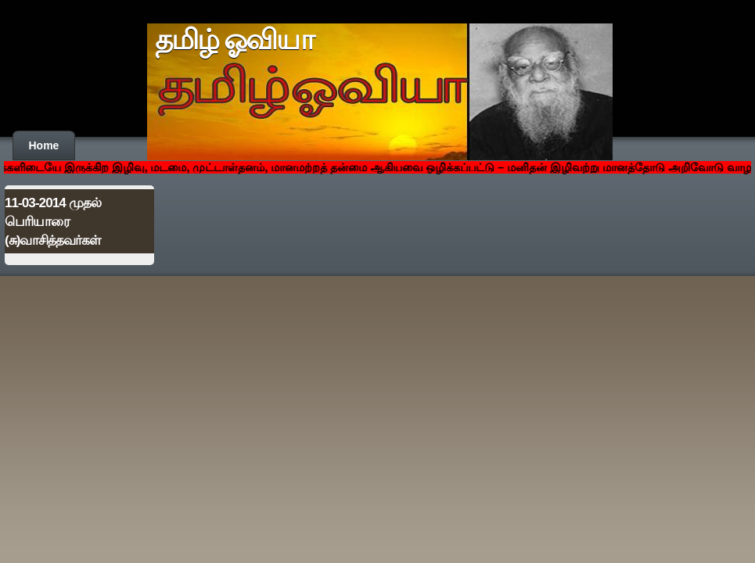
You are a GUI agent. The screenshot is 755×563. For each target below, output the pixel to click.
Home (44, 145)
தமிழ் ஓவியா (234, 39)
